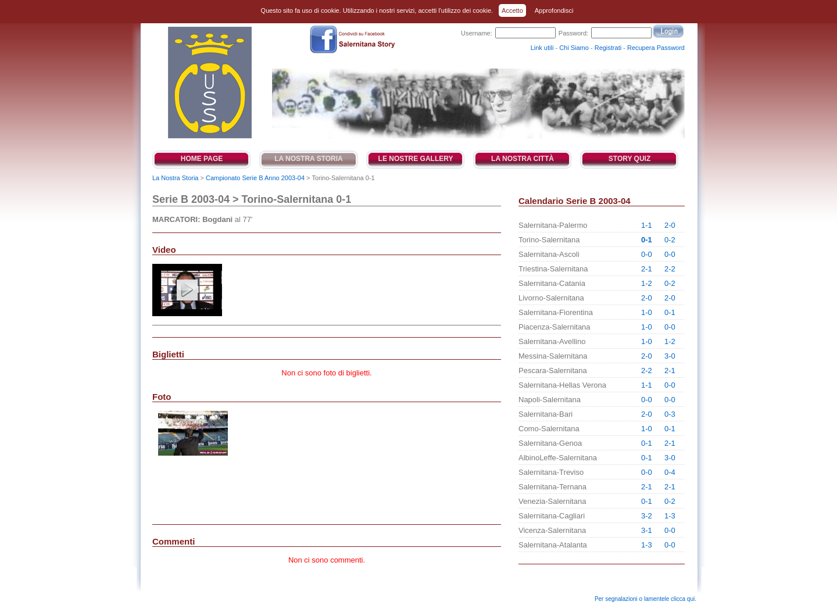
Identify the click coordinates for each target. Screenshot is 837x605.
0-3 (669, 414)
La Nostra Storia (308, 159)
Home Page (202, 159)
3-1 (646, 530)
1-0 (646, 312)
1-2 (646, 283)
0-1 (646, 239)
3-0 (669, 356)
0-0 (646, 254)
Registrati (608, 47)
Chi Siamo (574, 47)
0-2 (669, 239)
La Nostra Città (522, 159)
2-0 (669, 225)
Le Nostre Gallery (415, 159)
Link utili (542, 47)
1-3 (669, 515)
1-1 (646, 225)
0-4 (669, 472)
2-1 (646, 268)
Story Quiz (629, 159)
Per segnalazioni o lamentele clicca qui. (645, 599)
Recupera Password (656, 47)
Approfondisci (554, 10)
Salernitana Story (209, 82)
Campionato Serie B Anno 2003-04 (255, 177)
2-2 (669, 268)
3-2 (646, 515)
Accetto (512, 10)
